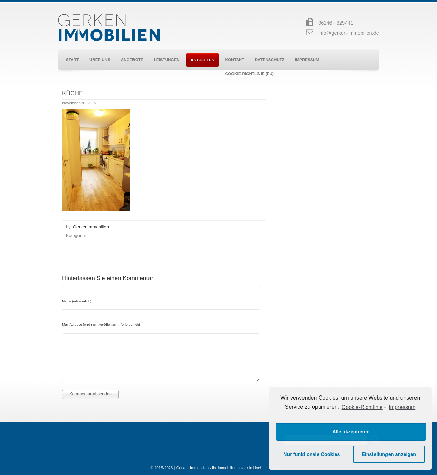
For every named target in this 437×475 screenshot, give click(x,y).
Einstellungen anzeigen (389, 454)
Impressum (307, 59)
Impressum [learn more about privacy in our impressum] (402, 407)
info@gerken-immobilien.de (348, 33)
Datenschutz (269, 59)
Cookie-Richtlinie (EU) (249, 73)
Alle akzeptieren (351, 431)
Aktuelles (202, 60)
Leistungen (167, 59)
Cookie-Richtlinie (362, 407)
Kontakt (234, 59)
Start (72, 59)
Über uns (99, 59)
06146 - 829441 (335, 23)
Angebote (132, 59)
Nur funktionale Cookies (311, 454)
